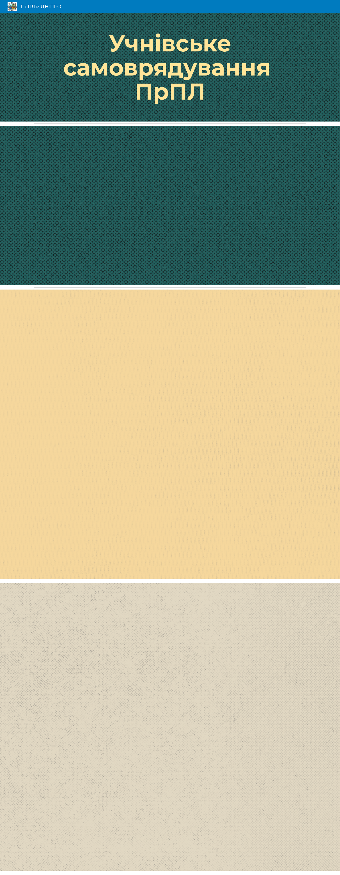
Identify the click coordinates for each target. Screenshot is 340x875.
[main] (170, 67)
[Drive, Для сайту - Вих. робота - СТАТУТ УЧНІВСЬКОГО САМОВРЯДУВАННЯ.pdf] (170, 434)
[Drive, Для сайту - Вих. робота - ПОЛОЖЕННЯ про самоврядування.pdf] (170, 727)
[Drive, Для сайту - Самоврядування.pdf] (170, 205)
